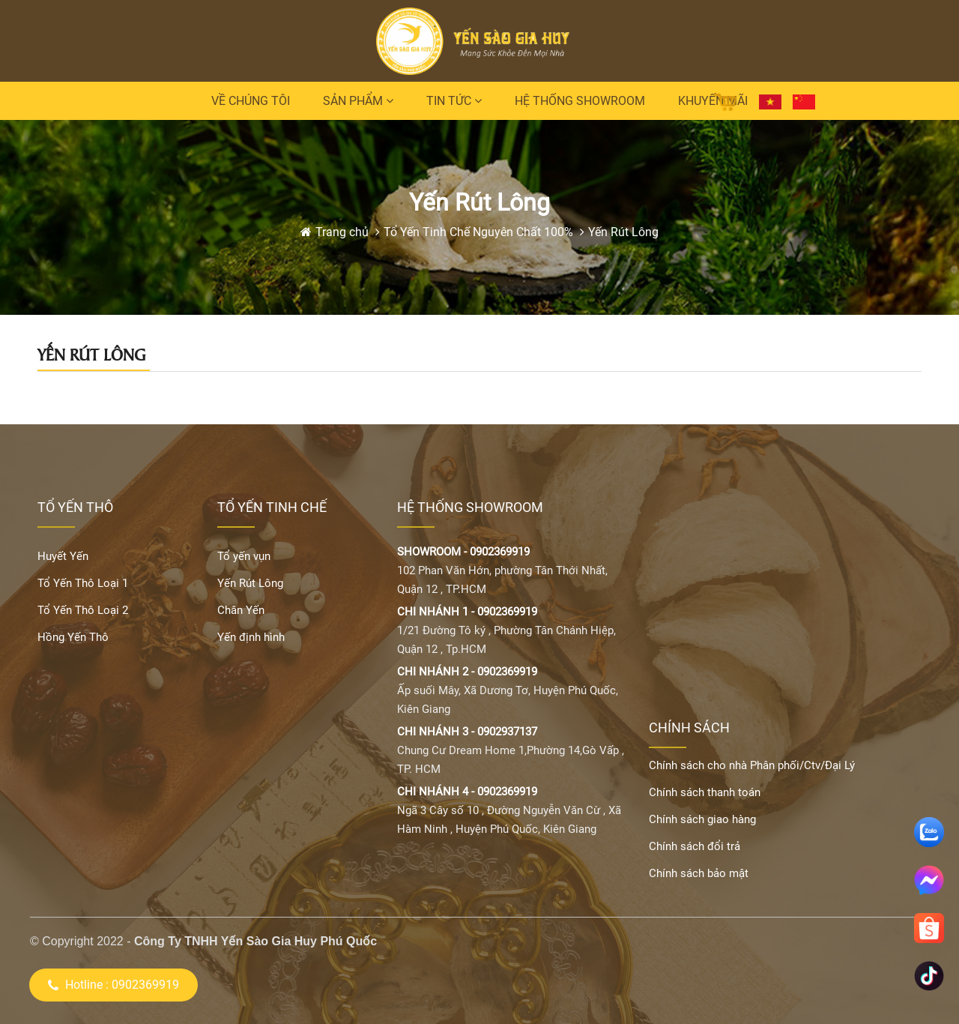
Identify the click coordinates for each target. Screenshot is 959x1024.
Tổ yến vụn (243, 556)
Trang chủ (343, 232)
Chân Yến (240, 610)
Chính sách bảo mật (698, 873)
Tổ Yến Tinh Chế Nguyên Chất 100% (478, 232)
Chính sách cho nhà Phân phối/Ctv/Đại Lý (752, 765)
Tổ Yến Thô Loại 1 (82, 583)
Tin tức (454, 101)
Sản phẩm (358, 101)
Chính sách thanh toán (704, 792)
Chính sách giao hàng (702, 819)
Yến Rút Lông (623, 232)
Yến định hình (251, 637)
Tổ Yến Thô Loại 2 (82, 610)
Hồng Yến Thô (73, 637)
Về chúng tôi (250, 101)
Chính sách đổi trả (694, 846)
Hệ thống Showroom (580, 101)
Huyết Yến (62, 556)
